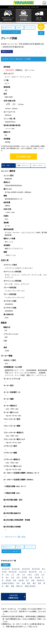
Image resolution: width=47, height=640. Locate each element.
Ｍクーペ (19, 588)
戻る (41, 35)
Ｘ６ (14, 582)
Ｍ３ (34, 585)
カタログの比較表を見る (13, 599)
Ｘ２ (12, 579)
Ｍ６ (7, 588)
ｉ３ (40, 574)
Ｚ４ (17, 585)
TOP (3, 23)
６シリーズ (12, 574)
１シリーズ (5, 571)
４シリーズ (26, 23)
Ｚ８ (23, 585)
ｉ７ (12, 577)
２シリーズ (15, 571)
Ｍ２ (28, 585)
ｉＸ (23, 577)
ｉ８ (17, 577)
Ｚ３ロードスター (8, 585)
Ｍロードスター (30, 588)
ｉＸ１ (29, 577)
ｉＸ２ (36, 577)
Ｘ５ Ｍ (8, 582)
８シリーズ (32, 574)
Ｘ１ (7, 579)
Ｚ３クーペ (40, 582)
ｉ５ (7, 577)
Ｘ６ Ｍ (21, 582)
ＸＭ (32, 582)
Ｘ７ (27, 582)
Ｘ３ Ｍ (24, 579)
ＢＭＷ (19, 23)
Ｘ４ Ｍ (37, 579)
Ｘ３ (17, 579)
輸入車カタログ (10, 23)
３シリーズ (26, 571)
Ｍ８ (12, 588)
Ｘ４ (30, 579)
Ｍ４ (39, 585)
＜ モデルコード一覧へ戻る (13, 539)
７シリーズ (22, 574)
